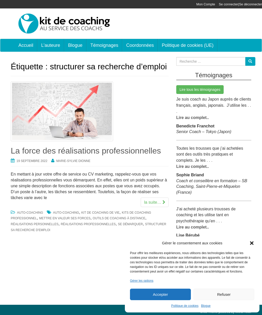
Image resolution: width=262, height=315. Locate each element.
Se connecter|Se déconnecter (240, 4)
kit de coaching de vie (100, 212)
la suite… (154, 202)
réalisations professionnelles (88, 224)
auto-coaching (66, 212)
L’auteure (50, 45)
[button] (251, 243)
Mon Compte (205, 4)
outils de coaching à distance (119, 218)
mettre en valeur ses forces (64, 218)
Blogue (206, 306)
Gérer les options (141, 281)
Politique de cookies (185, 306)
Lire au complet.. (192, 117)
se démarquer (130, 224)
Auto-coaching (30, 212)
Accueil (25, 45)
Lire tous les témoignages (200, 90)
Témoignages (104, 45)
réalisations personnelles (35, 224)
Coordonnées (140, 45)
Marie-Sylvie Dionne (73, 161)
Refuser (224, 294)
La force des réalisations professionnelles (86, 150)
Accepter (160, 294)
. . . (208, 159)
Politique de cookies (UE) (187, 45)
